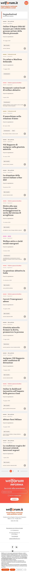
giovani (20, 230)
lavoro (4, 435)
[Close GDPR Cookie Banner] (25, 570)
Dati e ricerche (6, 45)
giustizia (8, 347)
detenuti (8, 48)
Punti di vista (6, 344)
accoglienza (5, 230)
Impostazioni (19, 569)
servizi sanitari (14, 104)
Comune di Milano (9, 434)
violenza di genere (11, 105)
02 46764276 (15, 536)
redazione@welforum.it (14, 538)
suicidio (8, 465)
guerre (4, 408)
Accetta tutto (5, 569)
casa (10, 230)
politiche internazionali (10, 408)
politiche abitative (6, 104)
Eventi (13, 130)
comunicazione (13, 258)
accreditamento (6, 258)
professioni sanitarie (7, 259)
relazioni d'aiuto (8, 133)
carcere (4, 48)
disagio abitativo (14, 230)
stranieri (11, 164)
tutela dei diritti (10, 195)
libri (3, 133)
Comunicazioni (7, 73)
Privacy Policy (18, 495)
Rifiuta (12, 569)
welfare (4, 260)
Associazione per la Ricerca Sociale (14, 528)
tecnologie (5, 105)
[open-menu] (26, 2)
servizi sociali (20, 104)
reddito (7, 435)
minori (8, 164)
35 (18, 471)
